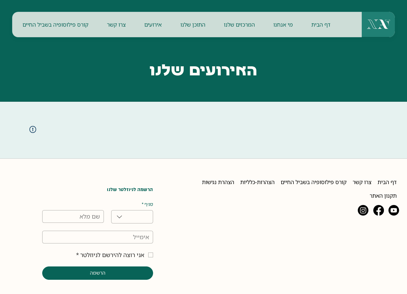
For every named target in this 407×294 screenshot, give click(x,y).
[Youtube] (393, 210)
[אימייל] (99, 237)
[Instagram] (363, 210)
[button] (283, 24)
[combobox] (132, 216)
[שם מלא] (74, 216)
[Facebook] (378, 210)
